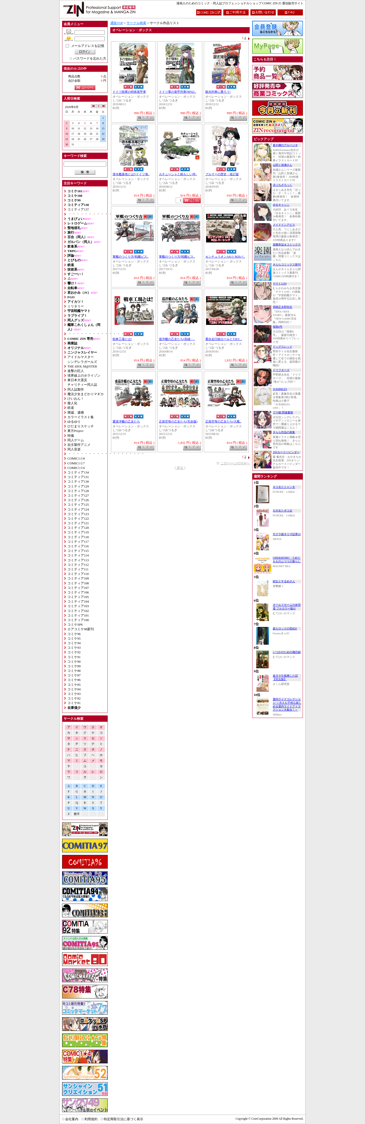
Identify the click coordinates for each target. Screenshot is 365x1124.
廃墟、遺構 (75, 412)
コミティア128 (78, 491)
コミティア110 (78, 574)
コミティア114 (78, 555)
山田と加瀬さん (282, 165)
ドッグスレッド (282, 346)
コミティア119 (78, 532)
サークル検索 (136, 23)
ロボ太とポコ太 (282, 510)
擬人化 (72, 403)
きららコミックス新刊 (287, 264)
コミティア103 (78, 606)
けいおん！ (75, 398)
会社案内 (71, 1119)
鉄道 (70, 408)
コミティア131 (78, 477)
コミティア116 (78, 546)
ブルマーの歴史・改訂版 (222, 174)
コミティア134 (78, 472)
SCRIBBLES (280, 389)
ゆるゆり (74, 422)
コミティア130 (78, 481)
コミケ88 (74, 671)
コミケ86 (74, 680)
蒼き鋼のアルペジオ (285, 145)
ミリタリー (75, 306)
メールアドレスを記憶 (87, 46)
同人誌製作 (75, 389)
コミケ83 (74, 694)
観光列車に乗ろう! (218, 92)
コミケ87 (74, 675)
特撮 (70, 435)
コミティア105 (78, 597)
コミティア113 (78, 560)
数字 (77, 814)
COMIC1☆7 (76, 463)
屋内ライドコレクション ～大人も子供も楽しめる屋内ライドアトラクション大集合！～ (287, 704)
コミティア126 (78, 500)
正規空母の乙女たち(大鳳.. (223, 421)
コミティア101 (78, 615)
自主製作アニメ (78, 445)
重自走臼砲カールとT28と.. (223, 339)
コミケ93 (74, 647)
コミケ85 (74, 685)
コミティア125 (78, 504)
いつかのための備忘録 (287, 652)
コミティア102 (78, 611)
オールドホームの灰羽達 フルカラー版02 (287, 607)
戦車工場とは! (122, 339)
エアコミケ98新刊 (80, 629)
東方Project (75, 431)
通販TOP (116, 23)
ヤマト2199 (279, 283)
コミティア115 (78, 551)
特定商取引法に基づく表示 (123, 1119)
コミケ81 (74, 703)
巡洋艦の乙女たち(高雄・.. (177, 339)
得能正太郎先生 (282, 307)
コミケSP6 (75, 624)
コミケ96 (74, 634)
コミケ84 (74, 689)
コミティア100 (78, 620)
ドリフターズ (281, 370)
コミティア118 (78, 537)
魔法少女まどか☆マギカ (85, 394)
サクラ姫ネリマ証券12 (287, 534)
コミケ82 (74, 698)
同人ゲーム (75, 440)
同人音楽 (74, 449)
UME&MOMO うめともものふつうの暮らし (287, 559)
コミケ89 (74, 666)
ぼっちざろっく (282, 185)
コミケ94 (74, 643)
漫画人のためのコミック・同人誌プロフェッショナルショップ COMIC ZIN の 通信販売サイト (239, 3)
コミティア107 (78, 588)
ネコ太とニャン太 (284, 487)
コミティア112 (78, 565)
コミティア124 (78, 509)
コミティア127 (78, 495)
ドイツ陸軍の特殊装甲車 (129, 92)
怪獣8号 (277, 326)
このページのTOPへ (235, 463)
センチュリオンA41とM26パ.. (225, 256)
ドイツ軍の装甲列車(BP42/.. (177, 92)
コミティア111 (78, 569)
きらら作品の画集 (284, 432)
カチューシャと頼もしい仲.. (178, 174)
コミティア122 (78, 518)
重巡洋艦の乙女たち (126, 421)
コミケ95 (74, 638)
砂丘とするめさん (284, 581)
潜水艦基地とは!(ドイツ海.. (131, 174)
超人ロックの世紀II (285, 628)
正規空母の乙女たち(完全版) (178, 421)
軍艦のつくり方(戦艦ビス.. (131, 256)
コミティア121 (78, 523)
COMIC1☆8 (76, 458)
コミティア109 (78, 578)
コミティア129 (78, 486)
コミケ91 (74, 657)
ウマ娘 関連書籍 (283, 412)
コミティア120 (78, 528)
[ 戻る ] (180, 468)
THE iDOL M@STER (82, 366)
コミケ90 (74, 661)
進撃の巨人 (75, 371)
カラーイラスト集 (80, 417)
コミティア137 (78, 209)
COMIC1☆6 (76, 468)
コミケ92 (74, 652)
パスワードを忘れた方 (89, 58)
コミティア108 (78, 583)
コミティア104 (78, 601)
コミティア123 (78, 514)
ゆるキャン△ (281, 204)
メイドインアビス (284, 224)
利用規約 (91, 1119)
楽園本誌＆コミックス (287, 244)
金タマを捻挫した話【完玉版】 (285, 677)
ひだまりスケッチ (80, 426)
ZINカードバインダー (286, 452)
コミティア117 (78, 541)
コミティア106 (78, 592)
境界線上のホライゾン (83, 375)
